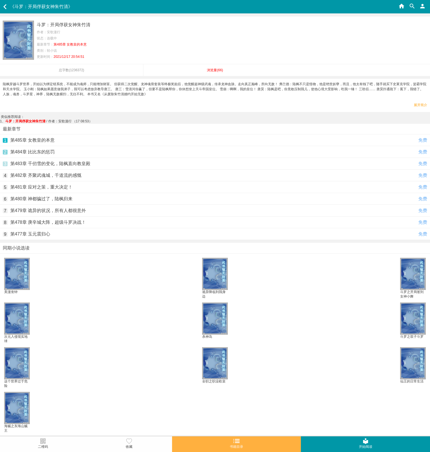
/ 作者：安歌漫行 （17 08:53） (48, 121)
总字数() (71, 70)
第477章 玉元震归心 (30, 234)
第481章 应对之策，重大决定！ (41, 187)
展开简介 (420, 105)
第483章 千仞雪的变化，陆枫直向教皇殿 (50, 163)
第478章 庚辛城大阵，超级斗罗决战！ (48, 222)
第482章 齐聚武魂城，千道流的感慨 (45, 175)
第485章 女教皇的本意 (32, 140)
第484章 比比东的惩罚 (32, 151)
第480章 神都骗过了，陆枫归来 (41, 198)
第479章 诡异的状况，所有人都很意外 (48, 210)
